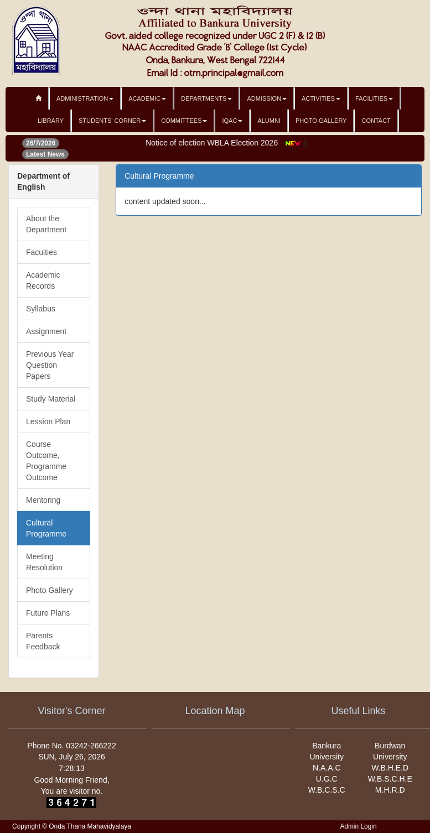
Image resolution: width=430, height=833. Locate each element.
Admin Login (358, 826)
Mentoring (43, 500)
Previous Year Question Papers (50, 365)
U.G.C (327, 778)
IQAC (232, 120)
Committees (184, 120)
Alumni (269, 120)
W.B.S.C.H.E (390, 778)
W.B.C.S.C (326, 789)
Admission (267, 98)
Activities (321, 98)
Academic (147, 98)
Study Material (50, 398)
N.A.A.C (327, 767)
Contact (375, 120)
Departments (206, 98)
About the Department (46, 224)
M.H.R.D (390, 789)
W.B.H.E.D (389, 767)
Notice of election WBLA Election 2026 (216, 142)
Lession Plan (48, 421)
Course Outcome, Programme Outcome (46, 461)
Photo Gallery (321, 120)
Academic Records (43, 280)
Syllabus (40, 308)
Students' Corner (112, 120)
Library (51, 120)
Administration (84, 98)
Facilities (374, 98)
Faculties (41, 252)
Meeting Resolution (44, 562)
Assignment (46, 331)
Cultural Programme (46, 528)
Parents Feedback (43, 641)
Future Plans (48, 612)
